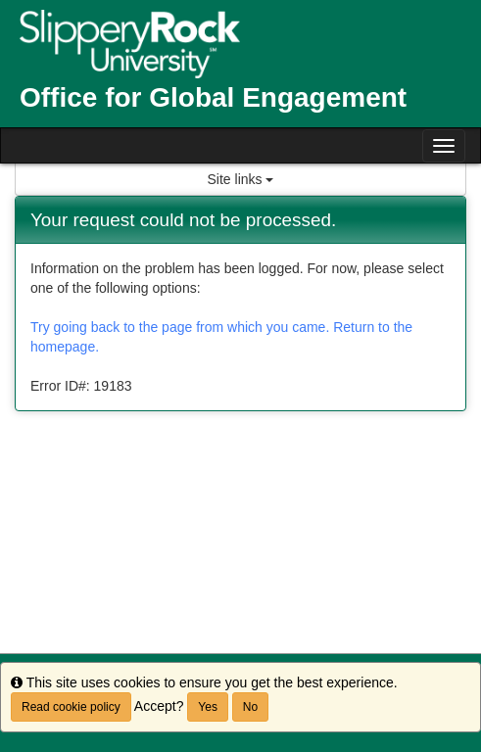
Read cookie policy (71, 707)
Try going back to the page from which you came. (179, 327)
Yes (207, 707)
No (250, 707)
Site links (241, 179)
